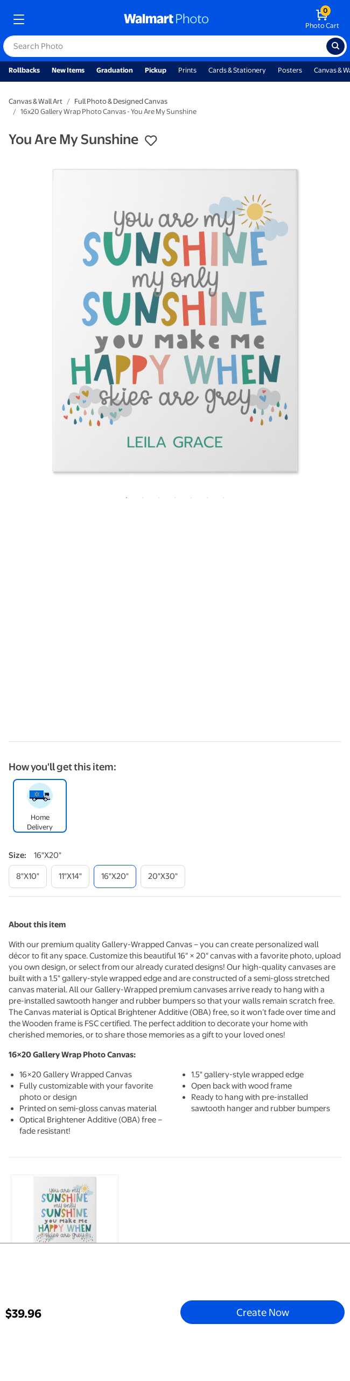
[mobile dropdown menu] (19, 19)
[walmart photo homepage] (166, 19)
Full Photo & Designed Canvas (120, 101)
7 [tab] (221, 495)
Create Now (262, 1312)
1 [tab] (124, 495)
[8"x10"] (28, 876)
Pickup (155, 70)
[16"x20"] (115, 876)
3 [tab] (156, 495)
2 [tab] (140, 495)
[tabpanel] (175, 321)
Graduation (114, 70)
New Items (68, 70)
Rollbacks (24, 70)
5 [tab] (189, 495)
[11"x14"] (70, 876)
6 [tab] (205, 495)
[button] (150, 141)
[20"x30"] (163, 876)
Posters (290, 70)
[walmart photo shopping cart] (322, 19)
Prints (187, 70)
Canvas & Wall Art (35, 101)
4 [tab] (172, 495)
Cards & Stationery (237, 70)
